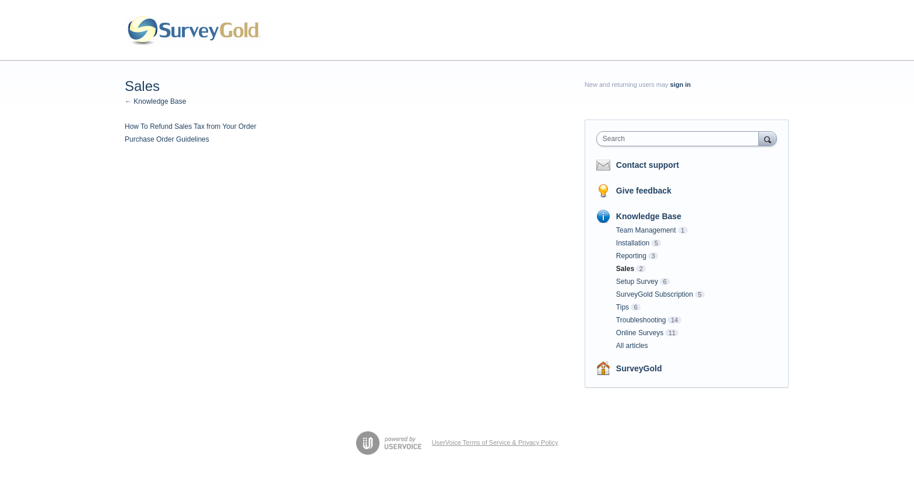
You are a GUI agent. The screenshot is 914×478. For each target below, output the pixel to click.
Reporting (631, 256)
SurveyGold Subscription (654, 294)
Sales (625, 269)
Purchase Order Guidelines (167, 139)
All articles (632, 346)
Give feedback (644, 190)
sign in (680, 84)
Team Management (646, 230)
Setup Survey (637, 281)
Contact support (647, 165)
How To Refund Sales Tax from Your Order (190, 126)
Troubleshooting (641, 320)
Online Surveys (639, 333)
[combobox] (680, 139)
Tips (622, 307)
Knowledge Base (648, 216)
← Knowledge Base (155, 101)
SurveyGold (639, 368)
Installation (632, 243)
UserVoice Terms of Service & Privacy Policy (495, 442)
